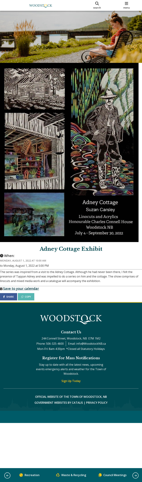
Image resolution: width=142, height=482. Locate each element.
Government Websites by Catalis (58, 410)
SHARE (12, 300)
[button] (7, 475)
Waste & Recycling (71, 476)
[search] (97, 5)
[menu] (126, 5)
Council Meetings (113, 476)
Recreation (29, 476)
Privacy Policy (97, 410)
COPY (29, 300)
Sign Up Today (71, 388)
